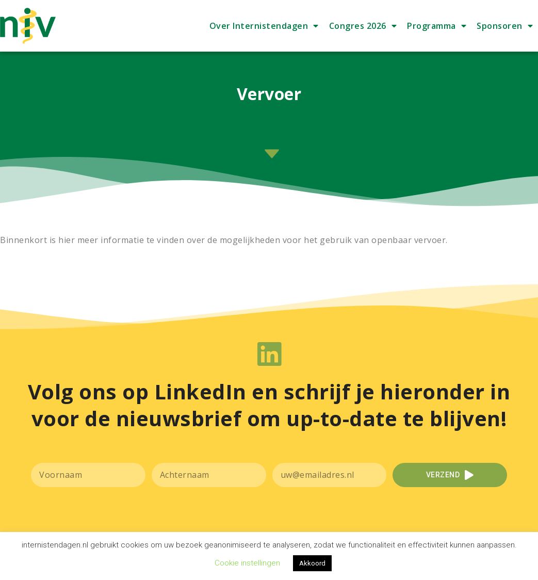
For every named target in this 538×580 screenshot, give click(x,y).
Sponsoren (505, 26)
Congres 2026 (363, 26)
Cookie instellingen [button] (247, 563)
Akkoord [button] (312, 563)
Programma (436, 26)
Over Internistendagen (264, 26)
